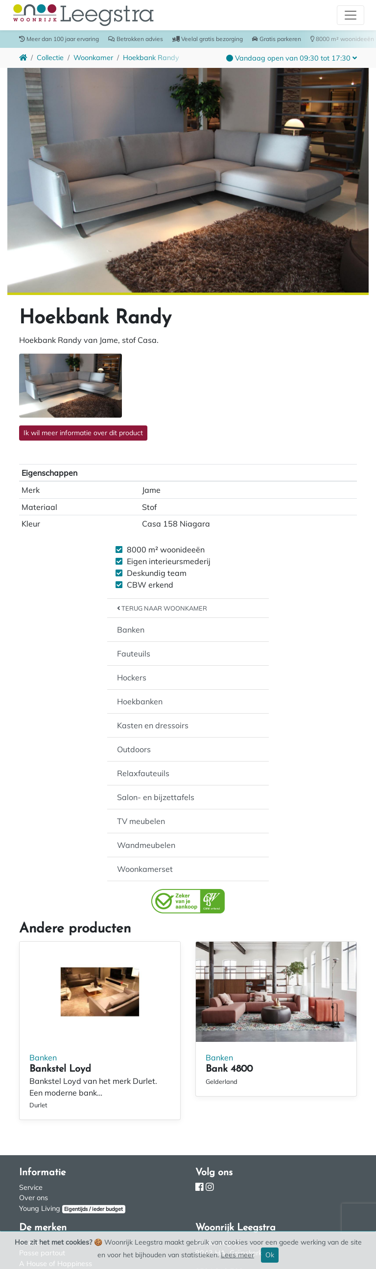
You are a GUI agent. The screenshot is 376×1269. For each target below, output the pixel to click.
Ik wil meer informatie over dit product (83, 432)
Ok (269, 1254)
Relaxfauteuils (143, 773)
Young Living (39, 1208)
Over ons (33, 1197)
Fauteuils (133, 653)
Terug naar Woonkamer (162, 608)
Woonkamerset (145, 869)
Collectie (50, 57)
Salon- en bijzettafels (155, 797)
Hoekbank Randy (151, 57)
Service (31, 1187)
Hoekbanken (140, 701)
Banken (130, 629)
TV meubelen (141, 821)
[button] (291, 58)
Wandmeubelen (146, 845)
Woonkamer (93, 57)
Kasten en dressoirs (152, 725)
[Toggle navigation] (350, 15)
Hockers (131, 677)
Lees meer (237, 1254)
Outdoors (134, 749)
